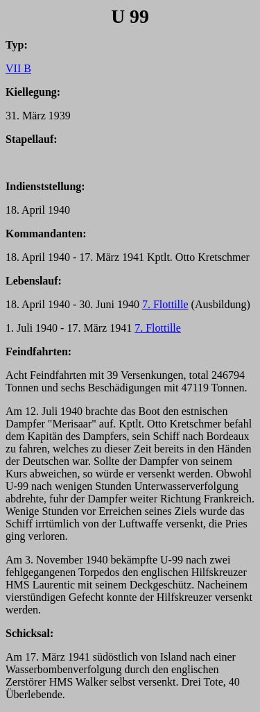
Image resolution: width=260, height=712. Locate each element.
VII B (18, 68)
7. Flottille (165, 304)
